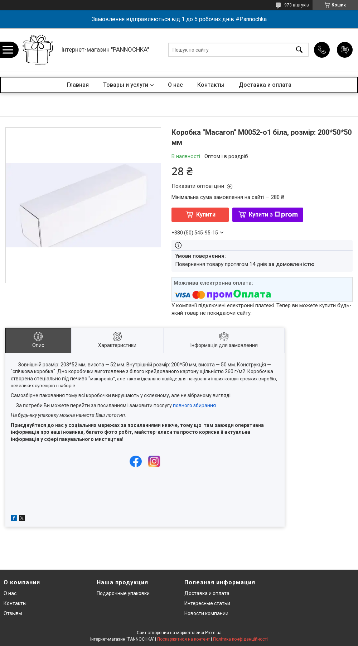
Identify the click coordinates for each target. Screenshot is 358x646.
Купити (206, 214)
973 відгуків (296, 5)
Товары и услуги (125, 84)
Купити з (273, 214)
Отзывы (13, 613)
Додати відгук (345, 50)
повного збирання (194, 405)
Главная (78, 84)
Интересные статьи (207, 603)
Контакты (210, 84)
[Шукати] (299, 49)
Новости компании (206, 613)
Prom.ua (213, 632)
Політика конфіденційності (240, 639)
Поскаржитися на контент (183, 639)
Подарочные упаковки (123, 593)
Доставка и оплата (265, 84)
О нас (175, 84)
